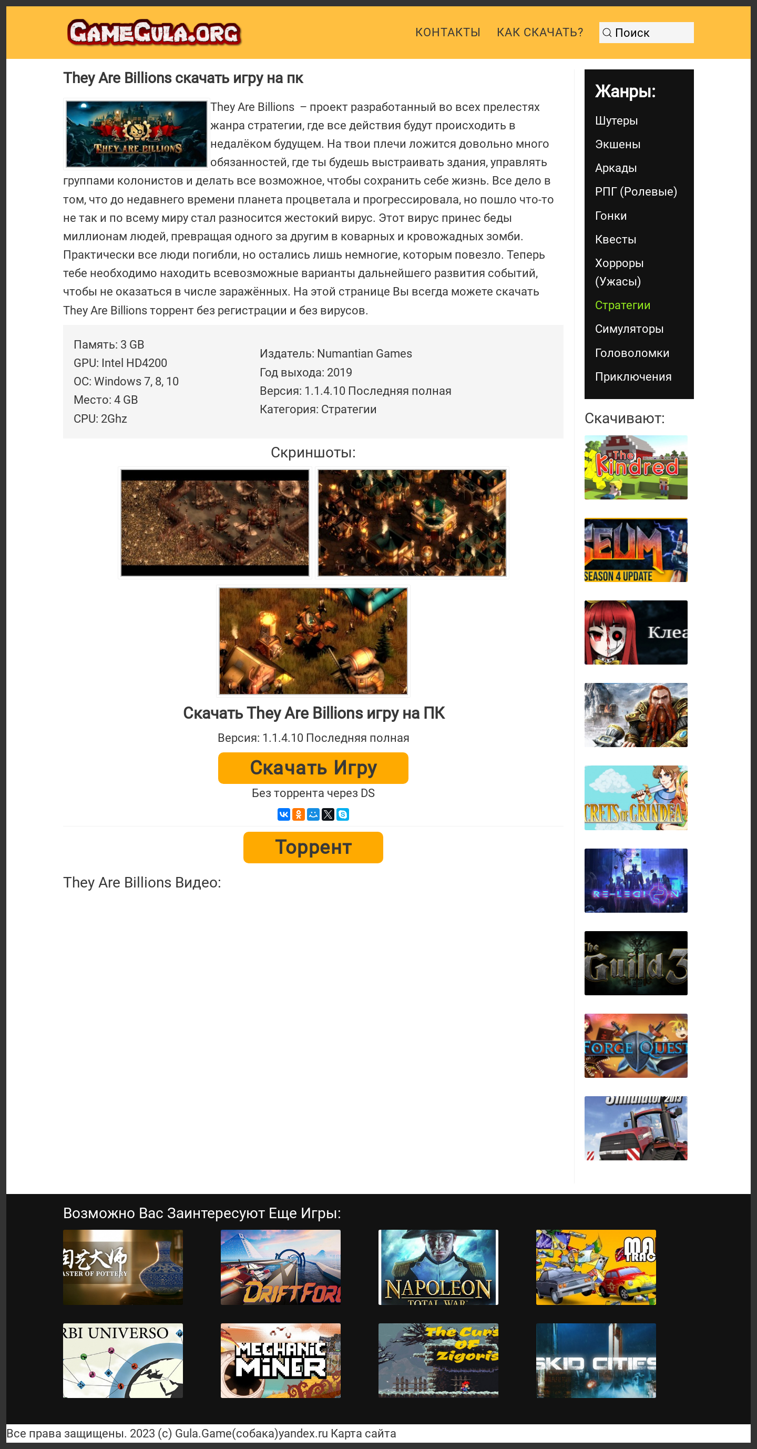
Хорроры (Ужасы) (619, 272)
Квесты (616, 239)
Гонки (611, 215)
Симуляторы (629, 328)
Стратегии (623, 305)
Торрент (313, 847)
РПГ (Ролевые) (636, 191)
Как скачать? (540, 32)
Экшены (618, 144)
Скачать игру (313, 768)
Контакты (448, 32)
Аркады (616, 168)
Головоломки (632, 353)
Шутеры (616, 120)
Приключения (633, 376)
